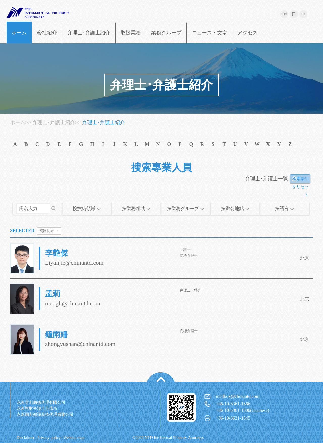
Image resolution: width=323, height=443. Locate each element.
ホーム (19, 32)
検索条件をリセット (300, 179)
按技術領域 (87, 208)
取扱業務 (131, 32)
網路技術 (49, 231)
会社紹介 (47, 32)
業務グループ (166, 32)
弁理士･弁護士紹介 (88, 32)
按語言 (284, 208)
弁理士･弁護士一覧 (266, 178)
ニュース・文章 (209, 32)
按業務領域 (136, 208)
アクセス (247, 32)
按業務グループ (185, 208)
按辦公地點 (235, 208)
